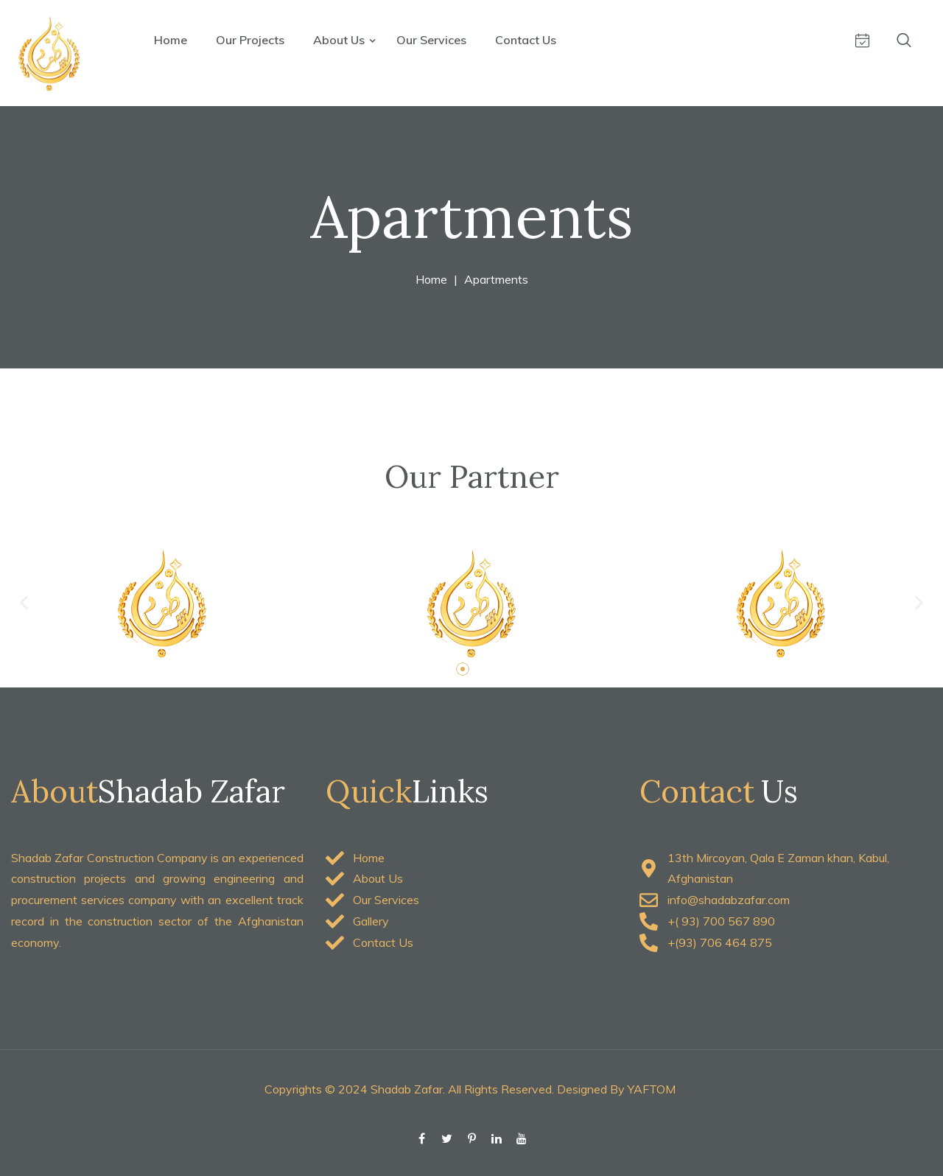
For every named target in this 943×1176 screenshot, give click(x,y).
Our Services (431, 39)
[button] (24, 602)
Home (170, 39)
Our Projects (250, 39)
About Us (340, 39)
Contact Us (525, 39)
